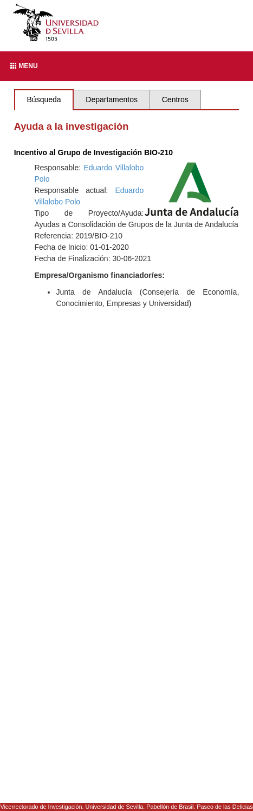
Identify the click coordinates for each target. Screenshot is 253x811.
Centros (175, 99)
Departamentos (112, 99)
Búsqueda (44, 99)
